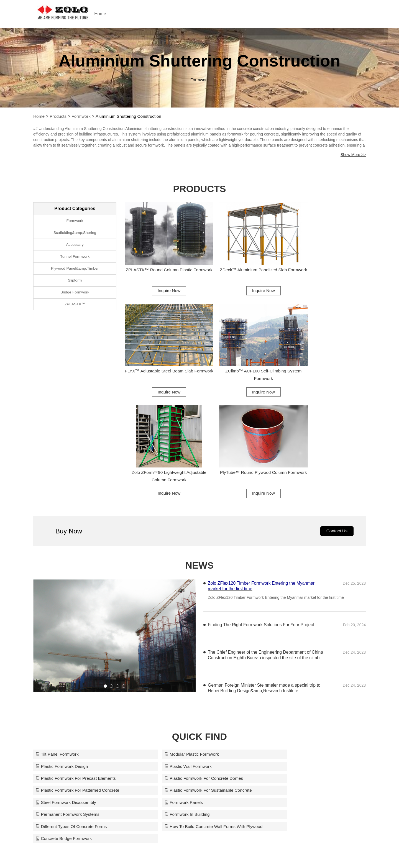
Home (111, 13)
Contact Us (336, 415)
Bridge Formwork (75, 298)
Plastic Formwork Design (287, 638)
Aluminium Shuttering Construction (132, 116)
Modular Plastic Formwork (176, 638)
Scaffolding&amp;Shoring (75, 234)
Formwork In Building (283, 675)
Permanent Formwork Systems (181, 675)
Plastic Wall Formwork (60, 650)
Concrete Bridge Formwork (289, 687)
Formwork (82, 116)
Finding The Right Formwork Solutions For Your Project (262, 509)
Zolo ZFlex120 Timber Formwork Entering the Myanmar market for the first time (262, 470)
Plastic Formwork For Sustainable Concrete (193, 663)
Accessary (75, 247)
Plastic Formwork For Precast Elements (189, 650)
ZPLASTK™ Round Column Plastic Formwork (162, 265)
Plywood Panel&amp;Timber (74, 272)
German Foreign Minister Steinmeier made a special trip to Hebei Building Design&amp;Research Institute (265, 572)
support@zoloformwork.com (261, 850)
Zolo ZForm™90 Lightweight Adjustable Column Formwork (245, 358)
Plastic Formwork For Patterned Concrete (78, 663)
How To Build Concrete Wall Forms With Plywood (199, 687)
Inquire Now (162, 281)
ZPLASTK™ (74, 310)
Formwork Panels (55, 675)
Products (59, 116)
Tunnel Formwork (75, 259)
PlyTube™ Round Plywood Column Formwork (327, 358)
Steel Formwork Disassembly (291, 663)
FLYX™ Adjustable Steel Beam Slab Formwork (328, 265)
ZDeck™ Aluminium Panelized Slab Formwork (245, 265)
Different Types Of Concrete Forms (72, 687)
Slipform (75, 285)
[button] (105, 570)
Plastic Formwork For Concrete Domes (301, 650)
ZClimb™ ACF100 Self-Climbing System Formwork (163, 358)
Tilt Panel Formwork (57, 638)
